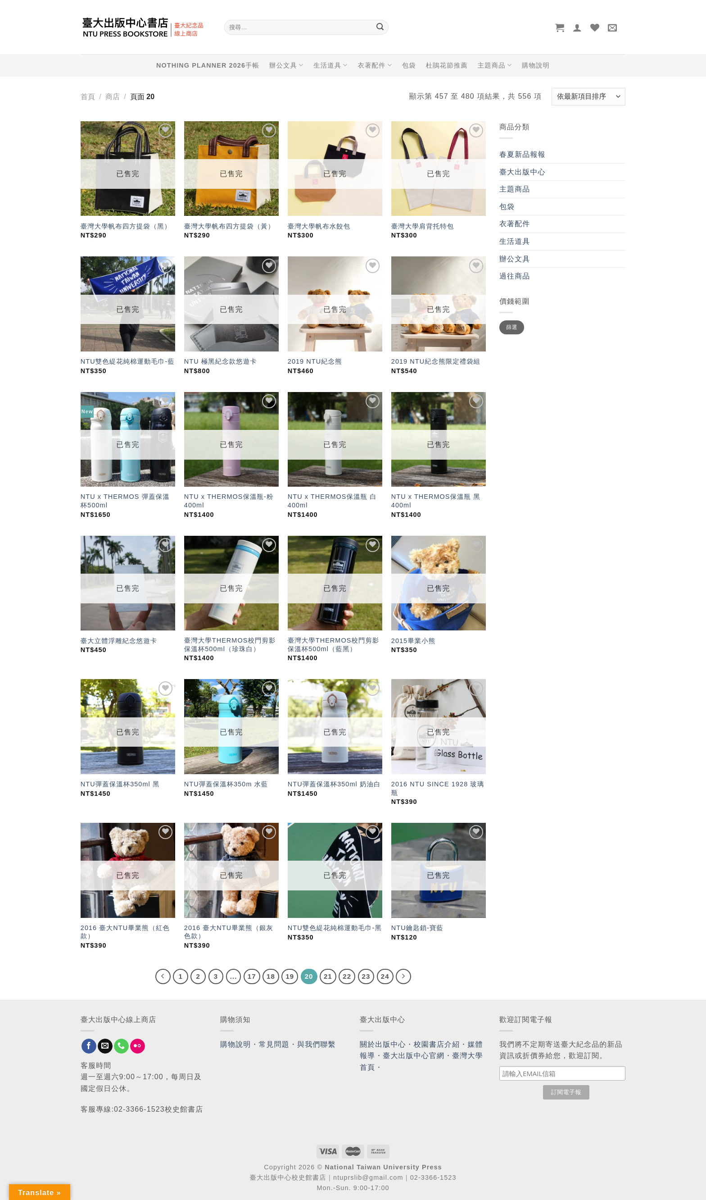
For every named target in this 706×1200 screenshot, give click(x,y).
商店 (112, 96)
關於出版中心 (383, 1044)
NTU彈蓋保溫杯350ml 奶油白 (334, 784)
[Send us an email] (105, 1046)
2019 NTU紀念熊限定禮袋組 (435, 361)
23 (366, 976)
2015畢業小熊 (413, 640)
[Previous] (163, 976)
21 (328, 976)
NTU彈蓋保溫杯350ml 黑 (120, 784)
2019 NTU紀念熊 (315, 361)
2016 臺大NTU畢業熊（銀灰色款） (228, 932)
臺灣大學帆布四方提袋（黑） (126, 226)
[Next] (403, 976)
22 (347, 976)
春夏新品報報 (522, 154)
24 (385, 976)
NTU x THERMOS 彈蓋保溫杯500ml (125, 501)
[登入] (577, 27)
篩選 (511, 327)
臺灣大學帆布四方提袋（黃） (229, 226)
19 (289, 976)
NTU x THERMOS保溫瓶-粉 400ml (229, 501)
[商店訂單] (588, 96)
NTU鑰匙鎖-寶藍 (417, 927)
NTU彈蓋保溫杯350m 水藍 (226, 784)
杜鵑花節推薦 (447, 65)
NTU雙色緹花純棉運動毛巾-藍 (128, 361)
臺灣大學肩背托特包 (422, 226)
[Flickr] (137, 1046)
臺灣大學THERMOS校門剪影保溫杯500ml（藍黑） (334, 644)
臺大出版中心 (522, 172)
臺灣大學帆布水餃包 (319, 226)
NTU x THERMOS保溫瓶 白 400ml (332, 501)
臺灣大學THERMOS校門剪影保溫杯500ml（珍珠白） (230, 644)
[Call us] (121, 1046)
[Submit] (380, 27)
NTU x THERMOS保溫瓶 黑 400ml (435, 501)
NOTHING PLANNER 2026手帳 (207, 65)
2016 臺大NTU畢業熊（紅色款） (125, 932)
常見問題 (274, 1044)
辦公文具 (286, 65)
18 (271, 976)
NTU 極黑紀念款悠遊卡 (220, 361)
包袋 (409, 65)
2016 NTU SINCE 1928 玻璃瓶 (437, 788)
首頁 (88, 96)
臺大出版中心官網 (413, 1055)
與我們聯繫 (316, 1044)
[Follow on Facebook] (88, 1046)
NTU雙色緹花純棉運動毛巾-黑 (335, 927)
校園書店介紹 (437, 1044)
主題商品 (495, 65)
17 (252, 976)
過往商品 (514, 276)
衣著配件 (375, 65)
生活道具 (330, 65)
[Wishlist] (595, 27)
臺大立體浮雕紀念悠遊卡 (119, 640)
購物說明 (536, 65)
